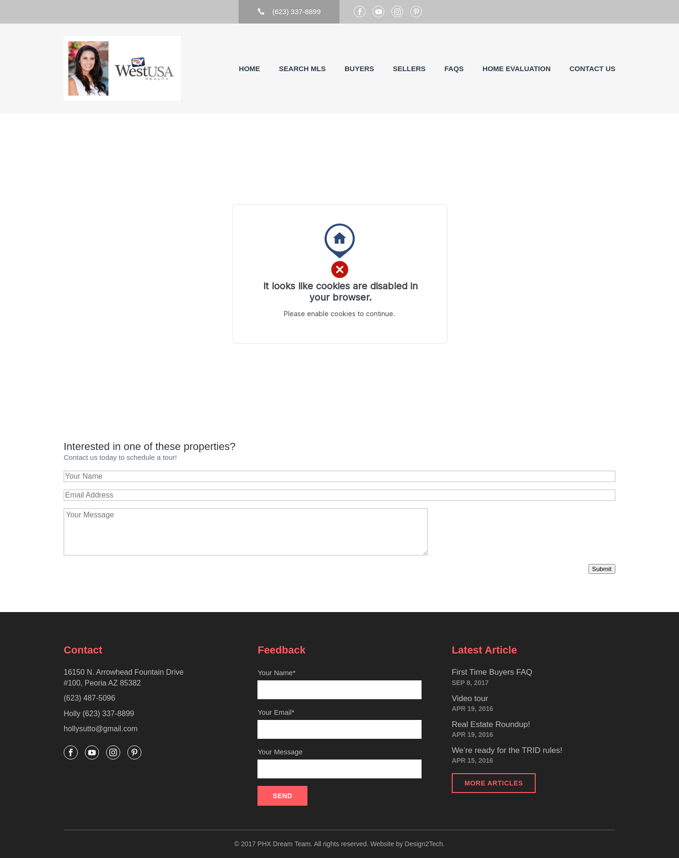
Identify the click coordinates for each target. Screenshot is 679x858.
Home (249, 69)
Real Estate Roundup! (491, 724)
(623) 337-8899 (289, 12)
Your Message (339, 763)
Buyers (359, 69)
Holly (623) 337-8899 (99, 714)
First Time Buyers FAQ (492, 672)
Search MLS (302, 69)
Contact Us (592, 69)
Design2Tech (424, 844)
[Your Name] (339, 476)
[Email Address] (339, 495)
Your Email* (339, 723)
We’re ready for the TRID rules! (507, 750)
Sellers (409, 69)
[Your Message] (246, 532)
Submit (602, 568)
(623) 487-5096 (89, 698)
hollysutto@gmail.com (101, 729)
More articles (493, 783)
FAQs (454, 69)
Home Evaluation (516, 69)
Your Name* (339, 684)
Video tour (470, 698)
